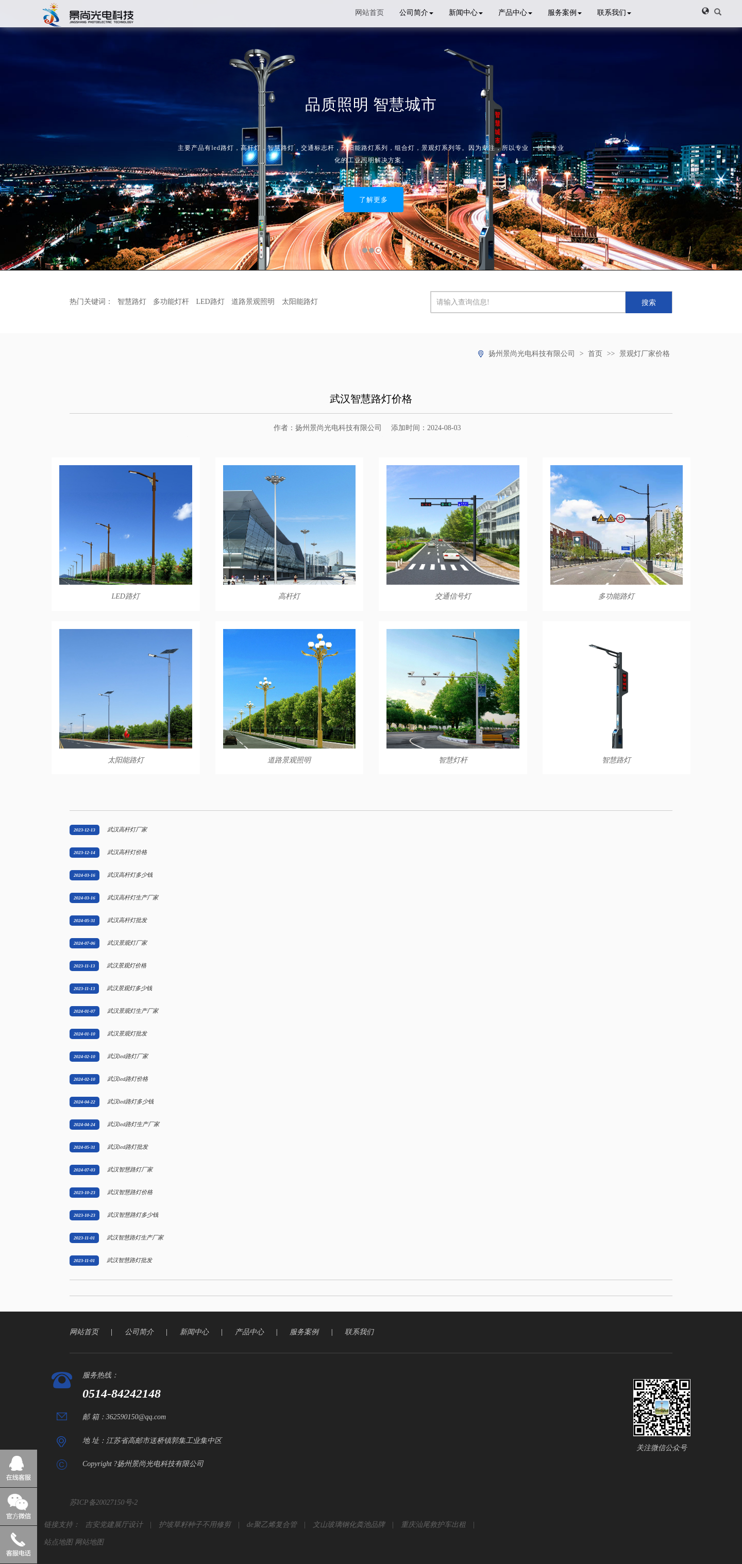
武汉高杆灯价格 (127, 852)
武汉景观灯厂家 (127, 943)
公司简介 (416, 12)
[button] (705, 10)
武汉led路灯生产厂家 (133, 1124)
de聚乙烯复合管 (272, 1524)
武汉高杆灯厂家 (127, 829)
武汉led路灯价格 (127, 1079)
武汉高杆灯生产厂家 (132, 897)
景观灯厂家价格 (644, 354)
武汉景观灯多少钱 (129, 988)
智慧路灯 (131, 301)
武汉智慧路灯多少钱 (132, 1215)
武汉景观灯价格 (126, 965)
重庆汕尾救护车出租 (433, 1524)
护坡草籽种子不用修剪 (195, 1524)
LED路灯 (210, 301)
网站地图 (89, 1542)
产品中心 (515, 12)
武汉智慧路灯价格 (130, 1192)
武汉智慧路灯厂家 (130, 1169)
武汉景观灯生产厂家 (132, 1011)
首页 (595, 354)
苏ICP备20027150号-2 (104, 1502)
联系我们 (614, 12)
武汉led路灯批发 (127, 1147)
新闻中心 (466, 12)
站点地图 (58, 1542)
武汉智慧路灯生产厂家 (135, 1237)
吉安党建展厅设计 (114, 1524)
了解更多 (373, 199)
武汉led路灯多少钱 (130, 1101)
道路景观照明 (253, 301)
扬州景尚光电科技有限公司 (531, 354)
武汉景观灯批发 (127, 1033)
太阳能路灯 (300, 301)
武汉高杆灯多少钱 (130, 875)
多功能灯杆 (171, 301)
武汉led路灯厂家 (127, 1056)
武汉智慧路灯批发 (129, 1260)
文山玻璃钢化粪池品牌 (349, 1524)
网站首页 (369, 12)
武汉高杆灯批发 (127, 920)
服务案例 (565, 12)
